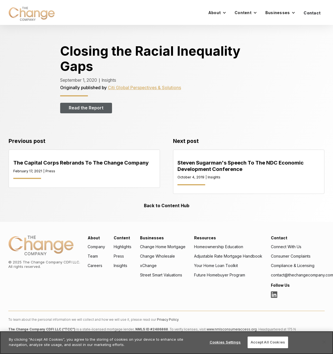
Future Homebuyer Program (219, 275)
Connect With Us (286, 247)
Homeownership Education (218, 247)
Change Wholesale (157, 256)
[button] (217, 13)
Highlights (122, 247)
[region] (166, 342)
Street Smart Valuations (161, 275)
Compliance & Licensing (292, 265)
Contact (312, 13)
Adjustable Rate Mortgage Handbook (228, 256)
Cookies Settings (225, 342)
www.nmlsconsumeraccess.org (232, 329)
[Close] (324, 342)
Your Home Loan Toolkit (216, 265)
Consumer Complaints (291, 256)
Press (119, 256)
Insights (120, 265)
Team (93, 256)
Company (96, 247)
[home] (31, 14)
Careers (95, 265)
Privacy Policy (167, 320)
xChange (148, 265)
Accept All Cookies (268, 342)
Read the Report (86, 108)
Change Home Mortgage (162, 247)
